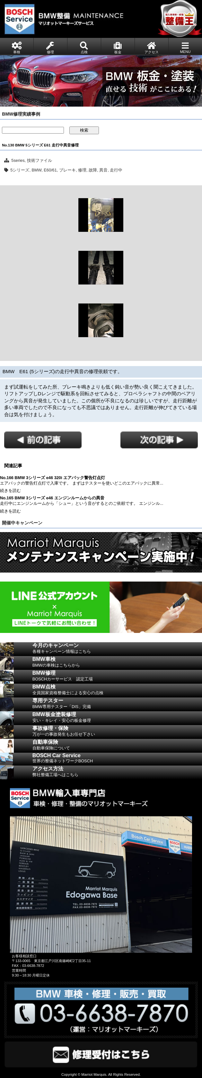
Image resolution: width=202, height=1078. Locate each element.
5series (17, 160)
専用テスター (117, 704)
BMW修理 (117, 677)
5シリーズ (19, 170)
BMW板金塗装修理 (117, 718)
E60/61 (50, 170)
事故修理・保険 (117, 732)
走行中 (116, 170)
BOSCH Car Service (117, 759)
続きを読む (10, 490)
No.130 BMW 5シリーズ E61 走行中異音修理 (40, 145)
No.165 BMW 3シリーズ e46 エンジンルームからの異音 (52, 497)
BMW (37, 170)
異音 (103, 170)
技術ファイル (39, 160)
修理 (82, 170)
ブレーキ (67, 170)
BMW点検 (117, 690)
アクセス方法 (117, 772)
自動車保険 (117, 746)
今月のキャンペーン (117, 649)
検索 (84, 130)
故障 (93, 170)
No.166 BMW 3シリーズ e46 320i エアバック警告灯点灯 (52, 477)
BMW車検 (117, 663)
